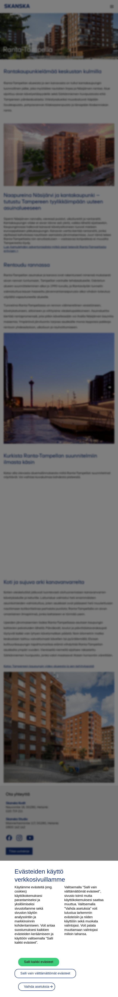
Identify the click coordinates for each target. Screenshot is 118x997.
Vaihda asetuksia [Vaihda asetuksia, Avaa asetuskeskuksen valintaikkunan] (36, 989)
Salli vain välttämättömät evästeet (45, 976)
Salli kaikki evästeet (38, 964)
